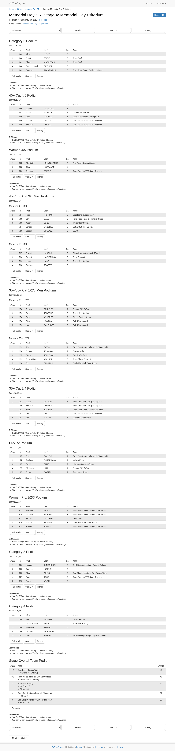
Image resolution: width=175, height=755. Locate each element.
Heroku (120, 747)
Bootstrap (99, 747)
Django (79, 747)
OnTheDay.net (17, 3)
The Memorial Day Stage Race (34, 24)
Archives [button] (161, 3)
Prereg (148, 30)
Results (78, 30)
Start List (113, 30)
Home (11, 9)
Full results (16, 708)
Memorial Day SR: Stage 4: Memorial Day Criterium (56, 15)
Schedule (43, 20)
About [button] (149, 3)
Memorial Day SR (32, 9)
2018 (19, 9)
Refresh (159, 15)
